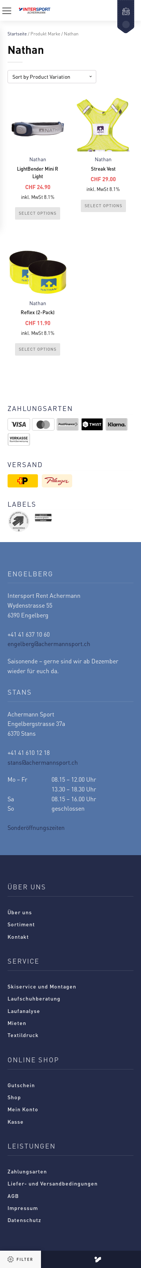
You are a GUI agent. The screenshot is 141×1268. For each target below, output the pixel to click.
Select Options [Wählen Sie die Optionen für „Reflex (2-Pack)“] (37, 349)
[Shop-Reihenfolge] (52, 76)
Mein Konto (23, 1109)
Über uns (20, 912)
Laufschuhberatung (34, 998)
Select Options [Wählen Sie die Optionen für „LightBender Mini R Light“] (37, 213)
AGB (13, 1195)
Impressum (23, 1207)
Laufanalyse (24, 1010)
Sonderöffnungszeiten (36, 827)
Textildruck (23, 1034)
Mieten (17, 1022)
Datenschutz (24, 1219)
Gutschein (21, 1085)
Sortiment (21, 924)
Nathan (37, 159)
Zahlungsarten (27, 1171)
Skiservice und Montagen (42, 986)
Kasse (16, 1121)
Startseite (17, 34)
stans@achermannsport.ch (43, 762)
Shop (14, 1097)
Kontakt (18, 936)
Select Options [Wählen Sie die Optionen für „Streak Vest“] (103, 205)
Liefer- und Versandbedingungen (53, 1183)
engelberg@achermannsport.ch (49, 644)
